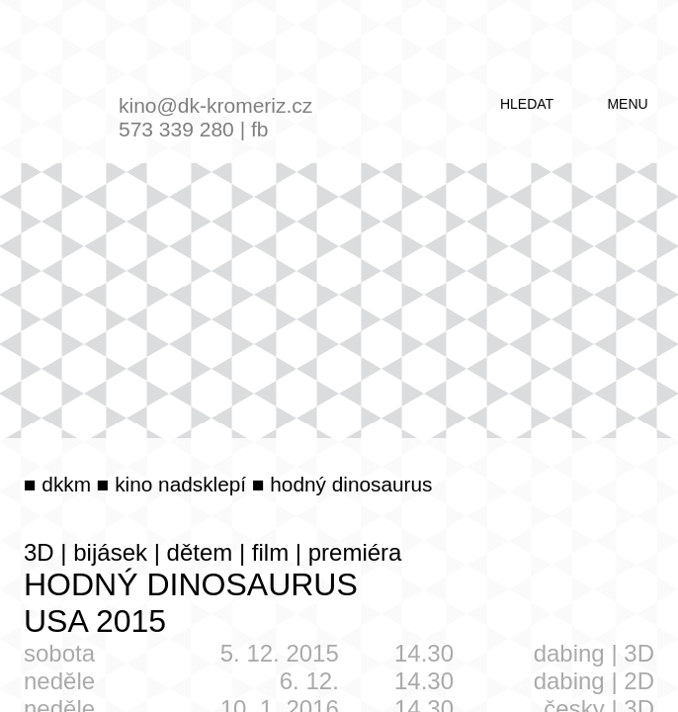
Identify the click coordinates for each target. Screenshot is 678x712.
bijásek (110, 552)
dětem (200, 552)
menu (627, 104)
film (270, 552)
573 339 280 (176, 129)
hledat (526, 104)
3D (39, 552)
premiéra (355, 552)
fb (260, 129)
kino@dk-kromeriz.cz (215, 105)
